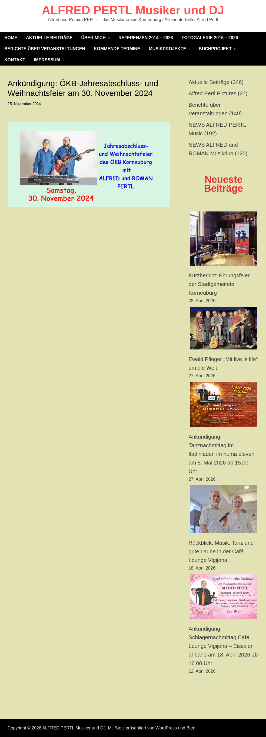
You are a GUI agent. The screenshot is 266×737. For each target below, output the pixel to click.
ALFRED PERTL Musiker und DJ (133, 10)
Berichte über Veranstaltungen (44, 48)
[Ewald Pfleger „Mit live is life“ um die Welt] (223, 328)
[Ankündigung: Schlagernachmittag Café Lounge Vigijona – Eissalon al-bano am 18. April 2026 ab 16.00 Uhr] (223, 596)
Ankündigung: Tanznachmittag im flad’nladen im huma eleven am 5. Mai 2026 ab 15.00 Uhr (222, 454)
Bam (191, 728)
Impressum (47, 60)
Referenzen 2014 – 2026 (145, 37)
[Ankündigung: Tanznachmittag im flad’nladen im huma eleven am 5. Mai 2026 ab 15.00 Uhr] (223, 404)
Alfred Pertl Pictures (213, 93)
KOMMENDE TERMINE (117, 48)
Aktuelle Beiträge (49, 37)
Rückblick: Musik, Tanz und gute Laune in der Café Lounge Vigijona (221, 551)
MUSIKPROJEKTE (167, 48)
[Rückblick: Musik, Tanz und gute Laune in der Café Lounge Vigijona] (223, 509)
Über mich (93, 37)
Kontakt (14, 60)
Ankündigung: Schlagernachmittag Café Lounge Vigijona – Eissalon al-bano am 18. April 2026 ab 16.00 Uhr (223, 646)
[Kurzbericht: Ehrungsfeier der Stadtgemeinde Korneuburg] (223, 238)
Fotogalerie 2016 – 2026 (210, 37)
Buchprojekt (215, 48)
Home (10, 37)
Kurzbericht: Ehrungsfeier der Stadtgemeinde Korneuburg (219, 284)
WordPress (166, 728)
